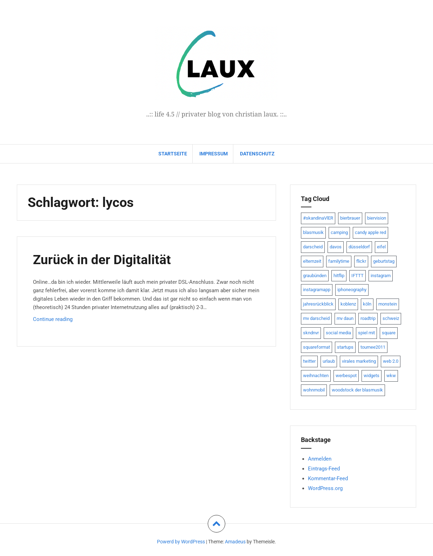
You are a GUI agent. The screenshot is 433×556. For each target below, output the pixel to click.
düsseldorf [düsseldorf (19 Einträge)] (359, 246)
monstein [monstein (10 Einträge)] (387, 304)
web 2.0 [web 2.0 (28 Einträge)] (390, 361)
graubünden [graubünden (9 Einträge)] (315, 275)
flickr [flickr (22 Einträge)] (361, 261)
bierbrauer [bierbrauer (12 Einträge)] (350, 218)
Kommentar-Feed (328, 478)
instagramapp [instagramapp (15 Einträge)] (316, 289)
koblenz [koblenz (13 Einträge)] (348, 304)
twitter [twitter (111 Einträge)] (309, 361)
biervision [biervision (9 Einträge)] (376, 218)
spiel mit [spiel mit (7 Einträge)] (366, 332)
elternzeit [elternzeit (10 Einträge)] (312, 261)
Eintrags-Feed (324, 468)
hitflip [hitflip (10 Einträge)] (339, 275)
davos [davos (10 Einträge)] (336, 246)
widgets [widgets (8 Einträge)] (371, 375)
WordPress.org (325, 488)
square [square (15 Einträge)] (389, 332)
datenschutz (257, 153)
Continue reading (64, 321)
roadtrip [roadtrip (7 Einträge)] (368, 318)
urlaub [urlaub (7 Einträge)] (329, 361)
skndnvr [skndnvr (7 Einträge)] (311, 332)
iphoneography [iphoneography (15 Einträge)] (351, 289)
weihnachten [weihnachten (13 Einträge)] (316, 375)
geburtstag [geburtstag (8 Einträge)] (383, 261)
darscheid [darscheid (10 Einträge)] (313, 246)
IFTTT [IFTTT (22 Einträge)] (357, 275)
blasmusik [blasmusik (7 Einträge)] (313, 232)
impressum (213, 153)
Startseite (172, 153)
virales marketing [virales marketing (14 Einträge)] (359, 361)
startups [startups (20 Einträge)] (345, 347)
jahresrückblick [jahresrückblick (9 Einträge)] (318, 304)
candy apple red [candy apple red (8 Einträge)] (370, 232)
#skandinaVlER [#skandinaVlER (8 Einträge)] (318, 218)
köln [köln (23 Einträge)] (367, 304)
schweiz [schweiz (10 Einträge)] (391, 318)
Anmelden (319, 459)
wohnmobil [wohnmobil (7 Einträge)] (314, 390)
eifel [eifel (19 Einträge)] (381, 246)
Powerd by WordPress (181, 541)
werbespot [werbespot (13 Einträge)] (346, 375)
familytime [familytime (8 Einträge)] (338, 261)
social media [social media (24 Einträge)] (338, 332)
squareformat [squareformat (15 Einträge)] (316, 347)
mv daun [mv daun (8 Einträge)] (345, 318)
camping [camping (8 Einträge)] (339, 232)
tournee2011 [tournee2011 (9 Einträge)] (372, 347)
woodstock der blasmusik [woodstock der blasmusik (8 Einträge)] (357, 390)
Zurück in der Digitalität (103, 259)
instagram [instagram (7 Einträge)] (381, 275)
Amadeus (235, 541)
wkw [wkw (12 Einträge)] (391, 375)
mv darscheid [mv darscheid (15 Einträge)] (316, 318)
